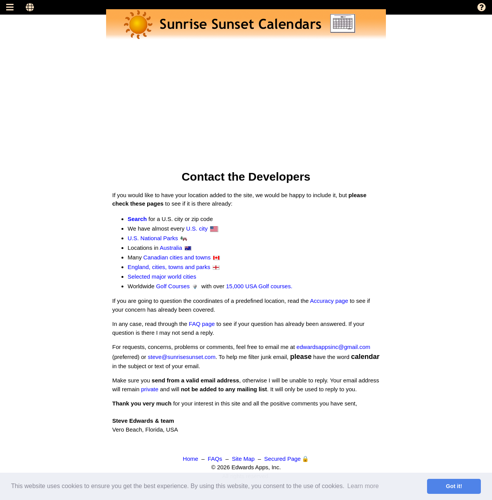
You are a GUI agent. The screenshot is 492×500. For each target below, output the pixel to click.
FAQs (215, 458)
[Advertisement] (230, 94)
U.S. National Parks (153, 238)
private (149, 389)
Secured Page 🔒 (286, 458)
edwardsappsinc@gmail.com (333, 347)
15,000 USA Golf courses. (259, 286)
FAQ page (202, 324)
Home (190, 458)
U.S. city (197, 228)
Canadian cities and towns (177, 257)
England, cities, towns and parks (169, 267)
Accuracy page (329, 300)
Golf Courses (173, 286)
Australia (171, 247)
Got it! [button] (454, 486)
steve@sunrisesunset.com (182, 357)
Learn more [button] (363, 486)
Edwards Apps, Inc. (256, 467)
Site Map (243, 458)
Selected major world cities (162, 276)
